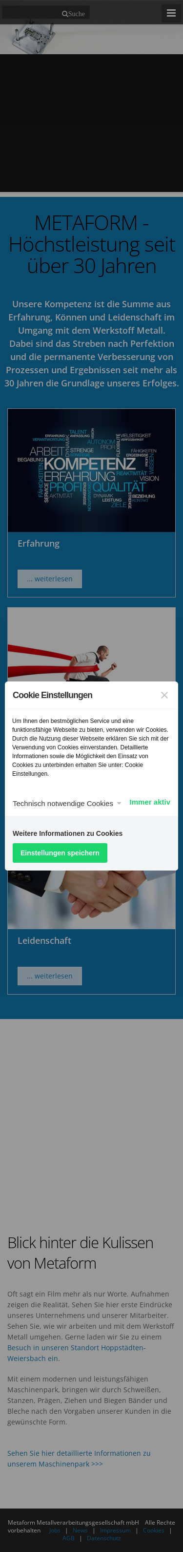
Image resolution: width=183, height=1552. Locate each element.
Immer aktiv (150, 802)
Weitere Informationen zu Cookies (67, 833)
